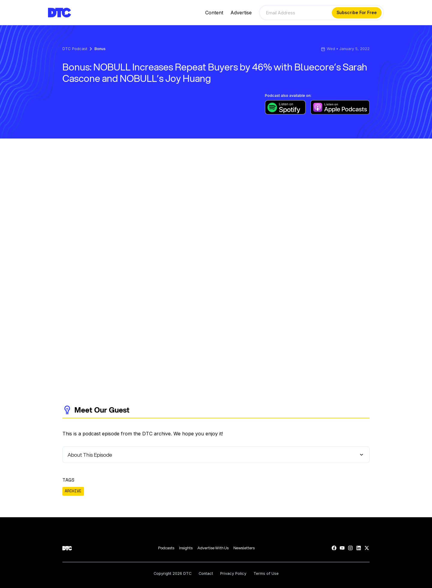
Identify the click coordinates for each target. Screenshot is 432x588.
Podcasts (166, 548)
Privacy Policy (233, 574)
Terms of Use (266, 574)
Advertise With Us (213, 548)
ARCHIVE (73, 491)
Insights (186, 548)
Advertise (241, 13)
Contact (206, 574)
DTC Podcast (74, 49)
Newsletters (244, 548)
